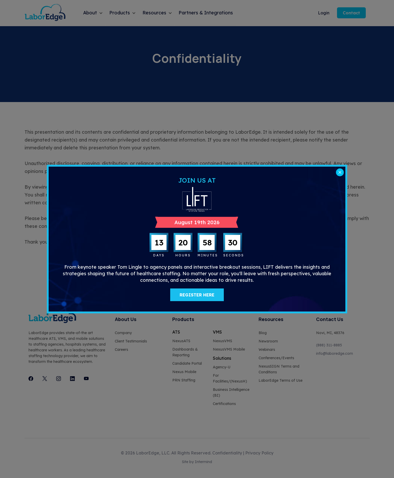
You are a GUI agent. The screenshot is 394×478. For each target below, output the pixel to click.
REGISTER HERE (197, 294)
